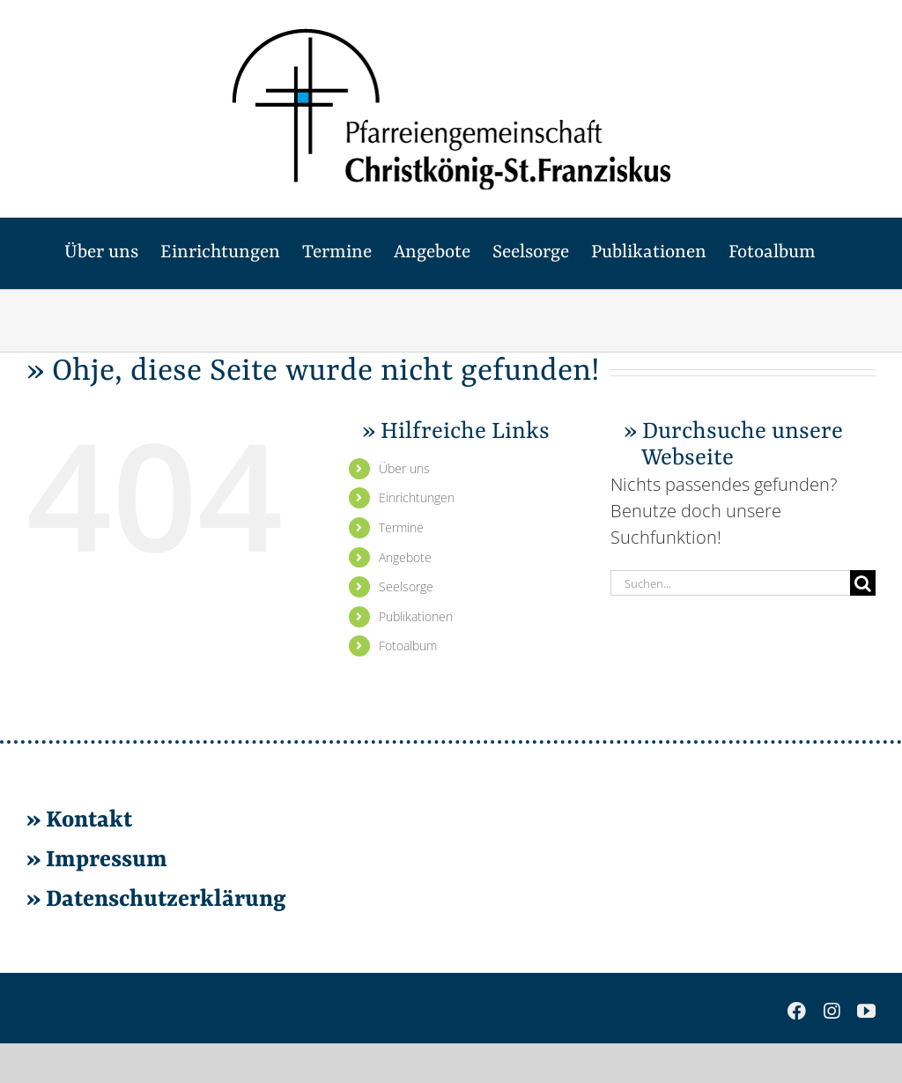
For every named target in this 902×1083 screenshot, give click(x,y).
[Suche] (863, 583)
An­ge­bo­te (405, 557)
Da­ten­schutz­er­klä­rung (163, 899)
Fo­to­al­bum (408, 645)
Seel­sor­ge (406, 586)
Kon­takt (89, 820)
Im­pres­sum (106, 860)
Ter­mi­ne (401, 527)
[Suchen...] (730, 583)
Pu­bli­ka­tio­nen (416, 616)
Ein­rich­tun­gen (417, 497)
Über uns (404, 468)
